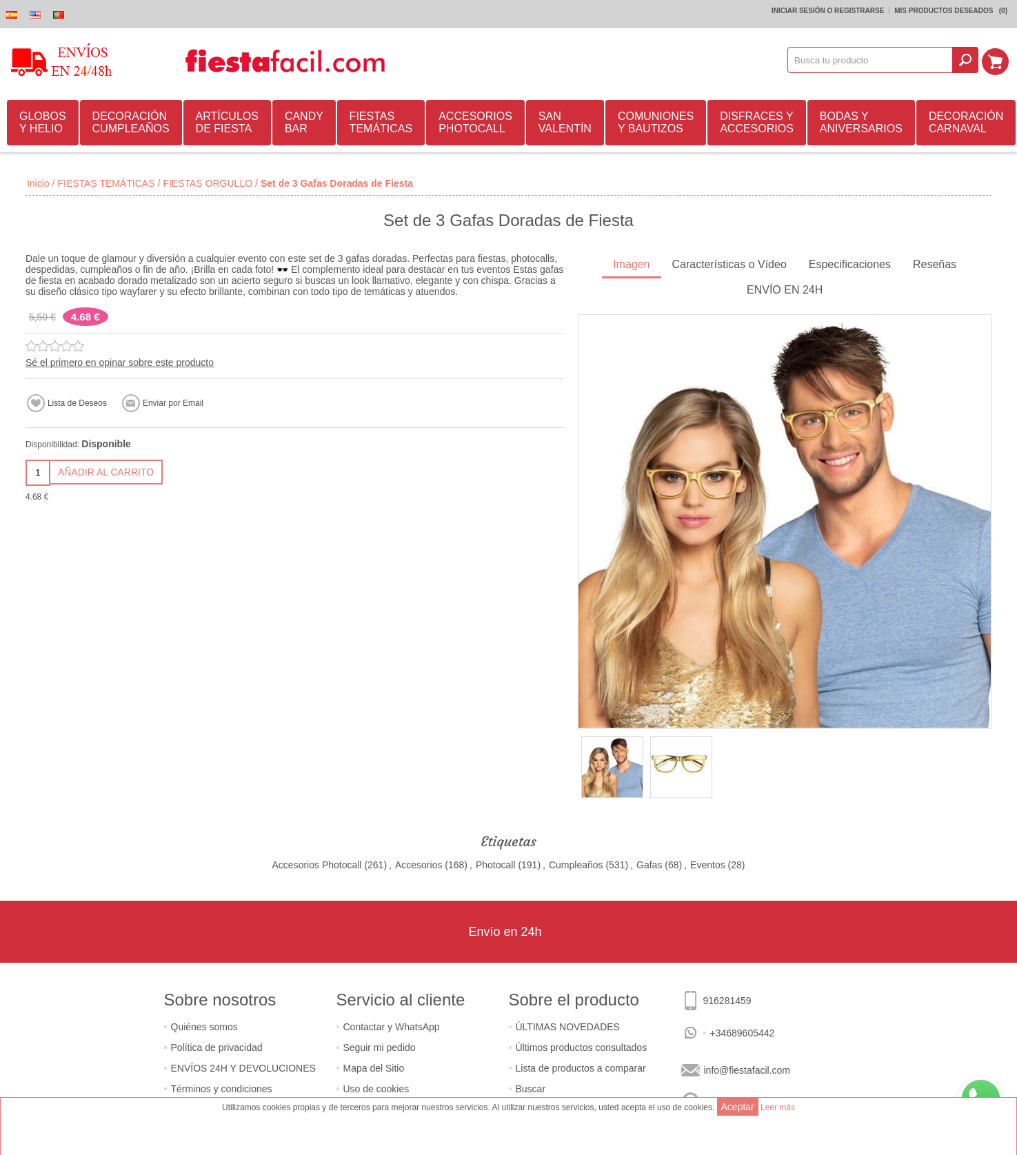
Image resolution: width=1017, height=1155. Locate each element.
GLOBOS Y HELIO (42, 122)
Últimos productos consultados (581, 1047)
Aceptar (737, 1106)
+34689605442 (742, 1033)
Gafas (649, 864)
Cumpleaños (576, 864)
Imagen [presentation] (631, 264)
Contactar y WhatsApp (391, 1026)
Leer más (778, 1107)
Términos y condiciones (221, 1088)
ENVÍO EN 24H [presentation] (785, 290)
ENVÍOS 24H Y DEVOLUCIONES (243, 1068)
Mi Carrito (997, 60)
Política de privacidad (217, 1047)
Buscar (531, 1088)
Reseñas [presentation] (934, 264)
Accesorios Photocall (317, 864)
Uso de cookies (376, 1088)
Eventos (707, 864)
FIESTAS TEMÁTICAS (381, 122)
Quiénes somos (204, 1026)
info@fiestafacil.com (747, 1070)
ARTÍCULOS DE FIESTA (227, 122)
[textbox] (872, 60)
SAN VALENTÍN (565, 122)
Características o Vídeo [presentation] (729, 264)
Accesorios (418, 864)
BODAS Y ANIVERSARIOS (861, 122)
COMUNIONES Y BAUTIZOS (656, 122)
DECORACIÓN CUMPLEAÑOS (131, 122)
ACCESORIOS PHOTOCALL (475, 122)
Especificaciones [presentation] (850, 264)
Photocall (496, 864)
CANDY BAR (304, 122)
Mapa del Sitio (374, 1068)
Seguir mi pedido (379, 1047)
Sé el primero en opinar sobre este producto (120, 362)
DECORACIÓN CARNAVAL (966, 122)
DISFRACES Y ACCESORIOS (757, 122)
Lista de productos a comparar (581, 1068)
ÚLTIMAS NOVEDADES (568, 1026)
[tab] (631, 265)
